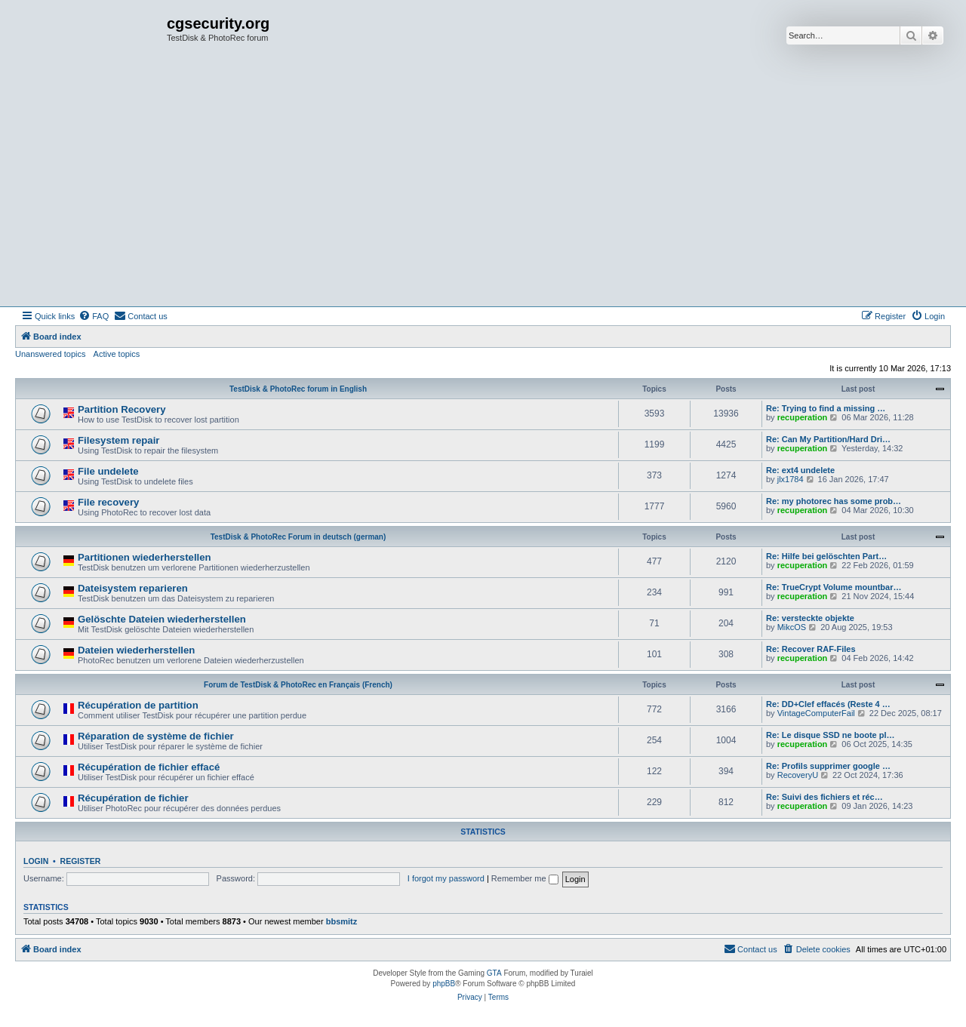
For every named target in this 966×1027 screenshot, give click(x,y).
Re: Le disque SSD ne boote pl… (830, 735)
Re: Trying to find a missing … (825, 408)
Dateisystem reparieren (133, 588)
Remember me (524, 878)
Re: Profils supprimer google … (828, 765)
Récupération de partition (138, 705)
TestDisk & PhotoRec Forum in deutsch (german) (298, 537)
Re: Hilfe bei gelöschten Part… (826, 556)
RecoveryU (797, 774)
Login (35, 861)
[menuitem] (93, 316)
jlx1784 (790, 479)
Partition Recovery (122, 409)
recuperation (802, 417)
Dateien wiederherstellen (136, 650)
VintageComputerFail (816, 713)
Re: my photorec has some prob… (833, 501)
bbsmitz (342, 921)
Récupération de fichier (133, 798)
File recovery (108, 502)
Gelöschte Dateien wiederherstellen (162, 619)
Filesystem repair (119, 440)
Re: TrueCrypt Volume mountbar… (833, 587)
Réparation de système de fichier (156, 736)
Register (80, 861)
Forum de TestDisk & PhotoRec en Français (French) (298, 685)
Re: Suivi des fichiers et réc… (824, 796)
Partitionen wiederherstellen (144, 557)
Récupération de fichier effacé (149, 767)
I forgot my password (446, 878)
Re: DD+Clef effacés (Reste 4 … (828, 704)
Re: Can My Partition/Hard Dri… (828, 439)
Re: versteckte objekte (810, 618)
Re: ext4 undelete (800, 470)
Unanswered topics (50, 353)
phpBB (443, 983)
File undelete (108, 471)
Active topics (117, 353)
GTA (494, 973)
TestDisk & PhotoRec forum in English (298, 389)
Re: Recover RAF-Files (811, 648)
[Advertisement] (483, 193)
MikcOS (792, 627)
